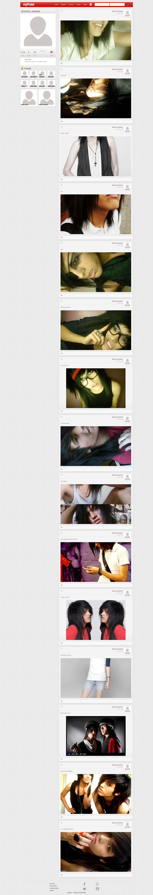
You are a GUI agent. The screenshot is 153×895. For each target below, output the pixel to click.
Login (127, 4)
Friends (26, 68)
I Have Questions (54, 888)
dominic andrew (117, 11)
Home (56, 4)
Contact (52, 890)
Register (63, 4)
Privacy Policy (53, 886)
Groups (78, 4)
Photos (29, 55)
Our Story (52, 883)
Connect (71, 4)
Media (85, 4)
